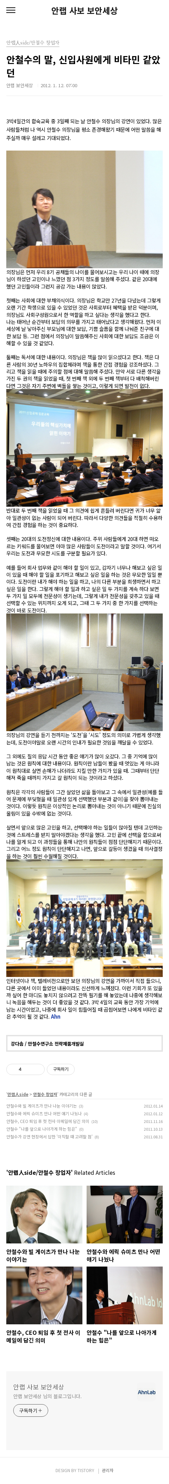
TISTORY (86, 1470)
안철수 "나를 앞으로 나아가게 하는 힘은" (41, 1129)
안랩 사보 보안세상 (84, 10)
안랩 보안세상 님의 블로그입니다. (47, 1396)
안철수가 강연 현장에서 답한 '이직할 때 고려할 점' (49, 1136)
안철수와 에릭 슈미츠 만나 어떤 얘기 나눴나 (44, 1113)
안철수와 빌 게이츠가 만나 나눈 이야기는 (41, 1106)
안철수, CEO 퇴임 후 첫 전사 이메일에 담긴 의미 (47, 1121)
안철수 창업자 (45, 1094)
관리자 (107, 1470)
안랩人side (17, 1094)
